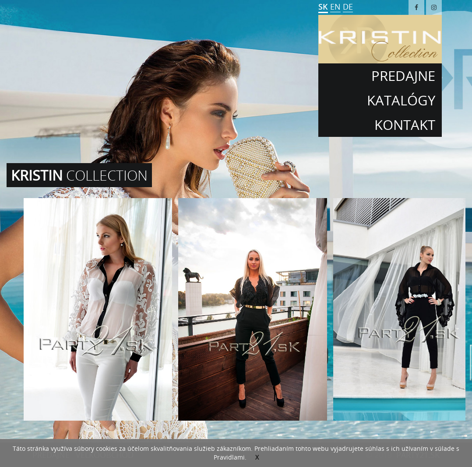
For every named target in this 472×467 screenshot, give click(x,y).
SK (323, 6)
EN (335, 6)
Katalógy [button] (401, 100)
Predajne (403, 75)
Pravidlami (229, 457)
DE (348, 6)
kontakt (404, 124)
